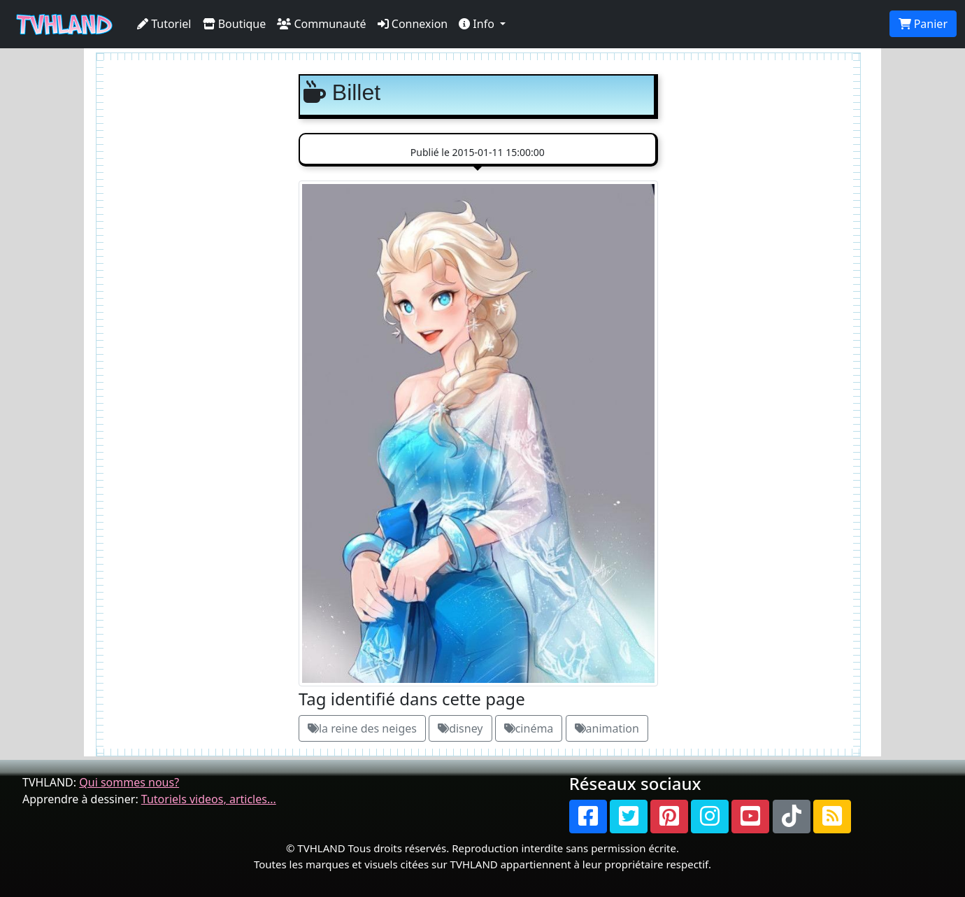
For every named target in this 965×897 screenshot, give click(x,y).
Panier (923, 23)
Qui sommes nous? (129, 782)
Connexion (413, 23)
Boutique (234, 23)
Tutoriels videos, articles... (208, 799)
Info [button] (478, 23)
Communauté (321, 23)
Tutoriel (164, 23)
